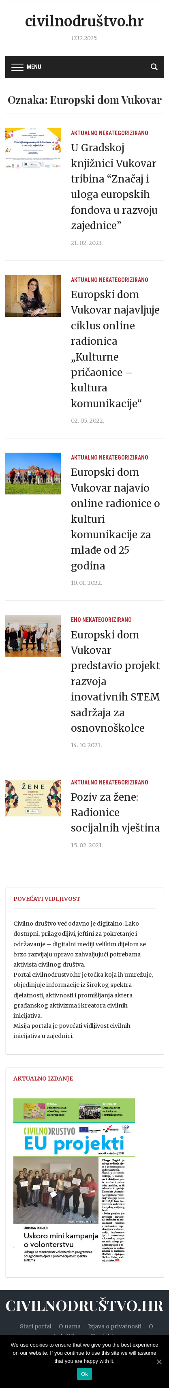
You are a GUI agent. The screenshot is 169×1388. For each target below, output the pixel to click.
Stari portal (35, 1326)
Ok (84, 1374)
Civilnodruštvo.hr (84, 21)
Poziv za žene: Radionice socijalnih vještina (115, 813)
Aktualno (84, 133)
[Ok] (159, 1362)
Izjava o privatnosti (114, 1326)
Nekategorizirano (123, 133)
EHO (76, 620)
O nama (70, 1326)
